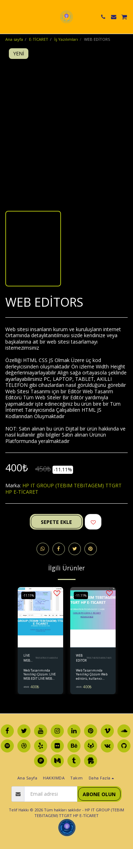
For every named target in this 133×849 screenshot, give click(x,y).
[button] (8, 16)
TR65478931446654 (46, 657)
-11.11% (28, 595)
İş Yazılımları (66, 39)
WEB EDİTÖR (81, 657)
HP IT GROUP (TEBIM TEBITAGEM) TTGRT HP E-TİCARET (63, 488)
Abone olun (99, 794)
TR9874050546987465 (99, 657)
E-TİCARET (38, 39)
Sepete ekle (56, 522)
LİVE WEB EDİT (26, 658)
